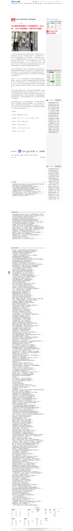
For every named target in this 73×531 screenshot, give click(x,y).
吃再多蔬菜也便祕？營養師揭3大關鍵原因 (19, 387)
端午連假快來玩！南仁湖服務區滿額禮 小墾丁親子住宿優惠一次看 (24, 262)
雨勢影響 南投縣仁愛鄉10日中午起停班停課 (20, 293)
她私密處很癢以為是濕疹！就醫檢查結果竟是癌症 (21, 393)
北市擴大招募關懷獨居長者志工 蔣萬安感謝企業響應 (22, 279)
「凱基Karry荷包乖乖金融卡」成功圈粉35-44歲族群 (22, 362)
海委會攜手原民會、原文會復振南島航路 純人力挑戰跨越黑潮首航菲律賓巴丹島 (27, 341)
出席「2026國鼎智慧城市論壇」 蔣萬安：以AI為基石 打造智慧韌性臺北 (25, 193)
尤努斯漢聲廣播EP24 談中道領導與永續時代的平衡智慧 (22, 274)
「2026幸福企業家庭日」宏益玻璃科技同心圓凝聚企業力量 (23, 369)
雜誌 (53, 3)
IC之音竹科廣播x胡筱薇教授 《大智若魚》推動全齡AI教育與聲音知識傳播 (25, 348)
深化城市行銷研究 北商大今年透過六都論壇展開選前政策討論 (23, 275)
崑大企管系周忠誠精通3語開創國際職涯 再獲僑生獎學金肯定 (23, 360)
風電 (18, 155)
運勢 (31, 3)
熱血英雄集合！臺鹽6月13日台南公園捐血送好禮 (21, 485)
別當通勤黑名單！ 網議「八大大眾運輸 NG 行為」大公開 (22, 502)
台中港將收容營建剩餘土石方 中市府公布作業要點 (21, 319)
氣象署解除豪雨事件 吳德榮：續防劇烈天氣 (20, 424)
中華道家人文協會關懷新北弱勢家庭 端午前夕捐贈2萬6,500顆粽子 (24, 300)
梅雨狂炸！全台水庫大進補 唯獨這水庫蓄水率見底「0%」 (23, 498)
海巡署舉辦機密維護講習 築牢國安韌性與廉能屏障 (21, 261)
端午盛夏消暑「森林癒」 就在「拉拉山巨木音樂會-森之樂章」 (23, 238)
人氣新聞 (49, 100)
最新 (12, 511)
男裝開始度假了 (15, 361)
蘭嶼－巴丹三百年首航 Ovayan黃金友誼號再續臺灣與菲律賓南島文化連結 (25, 443)
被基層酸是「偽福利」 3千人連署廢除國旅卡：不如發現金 (22, 373)
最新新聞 (49, 166)
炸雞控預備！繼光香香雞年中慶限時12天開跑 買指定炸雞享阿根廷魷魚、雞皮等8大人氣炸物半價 (30, 434)
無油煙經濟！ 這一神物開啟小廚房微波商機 (20, 448)
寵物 (20, 511)
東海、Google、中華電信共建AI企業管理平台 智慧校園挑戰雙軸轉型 (24, 487)
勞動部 (22, 155)
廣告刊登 (32, 528)
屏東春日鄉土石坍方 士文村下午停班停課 (20, 339)
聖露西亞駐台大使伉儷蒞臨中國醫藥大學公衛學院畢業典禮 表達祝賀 (24, 323)
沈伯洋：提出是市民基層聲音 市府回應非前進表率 (21, 284)
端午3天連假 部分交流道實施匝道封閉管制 (20, 474)
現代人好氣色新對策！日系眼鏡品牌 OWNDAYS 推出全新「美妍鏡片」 (25, 371)
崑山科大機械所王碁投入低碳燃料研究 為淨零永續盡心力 (22, 379)
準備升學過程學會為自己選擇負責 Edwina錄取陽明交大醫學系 (23, 457)
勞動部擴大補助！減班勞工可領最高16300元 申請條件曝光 (23, 489)
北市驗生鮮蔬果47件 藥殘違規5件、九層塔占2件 (21, 315)
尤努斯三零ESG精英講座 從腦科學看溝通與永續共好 (21, 296)
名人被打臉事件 (52, 33)
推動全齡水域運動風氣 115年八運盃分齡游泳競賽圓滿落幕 (22, 374)
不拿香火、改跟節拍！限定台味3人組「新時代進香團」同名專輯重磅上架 (25, 288)
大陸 (60, 3)
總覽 (37, 520)
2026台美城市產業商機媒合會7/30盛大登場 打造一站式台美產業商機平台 (25, 355)
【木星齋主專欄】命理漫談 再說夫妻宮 (19, 497)
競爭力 (32, 155)
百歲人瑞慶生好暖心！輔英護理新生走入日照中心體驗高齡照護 (23, 346)
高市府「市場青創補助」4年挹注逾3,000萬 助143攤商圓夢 (23, 344)
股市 (45, 1)
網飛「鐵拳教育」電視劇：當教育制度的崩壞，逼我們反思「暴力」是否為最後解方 (27, 264)
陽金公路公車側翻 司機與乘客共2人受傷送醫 (24, 19)
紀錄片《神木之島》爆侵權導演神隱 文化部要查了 (21, 380)
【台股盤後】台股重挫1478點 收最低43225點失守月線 (22, 190)
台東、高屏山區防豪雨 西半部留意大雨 (19, 452)
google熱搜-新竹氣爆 (53, 31)
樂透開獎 (59, 21)
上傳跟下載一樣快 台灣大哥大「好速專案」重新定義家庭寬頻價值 (24, 402)
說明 (58, 1)
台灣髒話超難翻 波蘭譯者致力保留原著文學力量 (21, 328)
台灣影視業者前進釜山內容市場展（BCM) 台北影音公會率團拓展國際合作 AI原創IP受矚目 (28, 184)
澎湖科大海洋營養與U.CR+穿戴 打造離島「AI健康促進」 (22, 438)
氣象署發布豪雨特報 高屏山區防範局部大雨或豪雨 (21, 421)
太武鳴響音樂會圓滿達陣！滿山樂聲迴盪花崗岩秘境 (21, 257)
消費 (49, 3)
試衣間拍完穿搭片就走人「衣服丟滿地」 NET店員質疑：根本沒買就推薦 (25, 351)
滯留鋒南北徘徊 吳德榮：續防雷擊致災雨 (20, 503)
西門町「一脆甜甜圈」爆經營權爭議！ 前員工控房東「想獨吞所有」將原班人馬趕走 (27, 298)
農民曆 (48, 19)
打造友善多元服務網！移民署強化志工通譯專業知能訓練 (22, 426)
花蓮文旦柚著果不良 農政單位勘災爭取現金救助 (21, 479)
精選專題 (37, 511)
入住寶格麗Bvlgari (15, 388)
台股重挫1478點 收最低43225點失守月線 (20, 195)
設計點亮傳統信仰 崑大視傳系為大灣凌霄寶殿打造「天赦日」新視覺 (24, 392)
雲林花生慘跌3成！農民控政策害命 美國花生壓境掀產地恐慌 (23, 396)
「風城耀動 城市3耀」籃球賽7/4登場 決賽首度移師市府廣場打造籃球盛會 (25, 189)
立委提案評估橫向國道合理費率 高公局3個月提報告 (21, 321)
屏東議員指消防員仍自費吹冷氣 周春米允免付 (20, 343)
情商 (20, 512)
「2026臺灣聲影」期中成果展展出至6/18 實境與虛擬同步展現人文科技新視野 (26, 501)
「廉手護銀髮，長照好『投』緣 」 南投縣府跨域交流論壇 (22, 194)
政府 (58, 3)
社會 (19, 3)
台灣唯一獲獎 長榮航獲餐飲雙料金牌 (18, 282)
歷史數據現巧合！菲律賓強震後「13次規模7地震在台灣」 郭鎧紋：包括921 (26, 229)
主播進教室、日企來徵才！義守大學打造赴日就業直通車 (57, 181)
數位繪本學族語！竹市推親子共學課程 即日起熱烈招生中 (58, 173)
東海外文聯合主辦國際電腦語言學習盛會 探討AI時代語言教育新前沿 (24, 484)
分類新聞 (13, 509)
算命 (45, 511)
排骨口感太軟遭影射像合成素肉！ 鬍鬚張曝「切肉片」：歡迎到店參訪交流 (26, 435)
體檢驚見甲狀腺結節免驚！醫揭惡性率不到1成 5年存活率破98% (59, 105)
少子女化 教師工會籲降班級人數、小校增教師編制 (21, 289)
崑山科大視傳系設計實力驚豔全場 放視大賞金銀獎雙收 (22, 338)
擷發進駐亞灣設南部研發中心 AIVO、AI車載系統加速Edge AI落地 (24, 462)
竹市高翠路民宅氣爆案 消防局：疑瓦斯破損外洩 (21, 320)
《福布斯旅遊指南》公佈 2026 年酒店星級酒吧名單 (57, 123)
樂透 (50, 511)
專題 (14, 3)
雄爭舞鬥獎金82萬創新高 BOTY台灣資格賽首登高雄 (57, 192)
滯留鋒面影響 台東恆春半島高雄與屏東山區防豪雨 (21, 425)
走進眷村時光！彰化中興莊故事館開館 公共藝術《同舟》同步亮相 (24, 357)
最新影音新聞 (58, 166)
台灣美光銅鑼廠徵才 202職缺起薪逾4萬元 (20, 451)
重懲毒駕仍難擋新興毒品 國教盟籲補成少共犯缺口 (21, 292)
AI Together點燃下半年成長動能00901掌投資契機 (21, 470)
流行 (20, 516)
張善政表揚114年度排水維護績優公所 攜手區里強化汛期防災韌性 (24, 305)
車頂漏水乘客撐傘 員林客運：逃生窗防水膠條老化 (21, 297)
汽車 (56, 3)
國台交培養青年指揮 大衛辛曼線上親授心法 (20, 461)
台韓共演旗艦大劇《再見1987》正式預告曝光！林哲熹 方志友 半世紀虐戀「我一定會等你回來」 (29, 215)
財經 (22, 3)
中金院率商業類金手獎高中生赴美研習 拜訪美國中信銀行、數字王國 (24, 456)
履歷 (27, 155)
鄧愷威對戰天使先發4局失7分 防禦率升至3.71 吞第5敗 (22, 364)
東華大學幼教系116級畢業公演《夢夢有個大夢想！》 (22, 310)
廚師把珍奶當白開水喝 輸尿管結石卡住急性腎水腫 (21, 469)
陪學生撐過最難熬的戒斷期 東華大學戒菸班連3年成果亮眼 (22, 302)
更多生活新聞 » (42, 157)
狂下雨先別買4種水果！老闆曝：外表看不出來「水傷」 (22, 384)
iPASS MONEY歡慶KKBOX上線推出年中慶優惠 (20, 429)
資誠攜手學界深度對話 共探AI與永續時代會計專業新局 (22, 342)
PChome (52, 1)
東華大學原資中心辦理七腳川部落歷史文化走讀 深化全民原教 (23, 283)
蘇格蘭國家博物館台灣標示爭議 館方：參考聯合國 (57, 131)
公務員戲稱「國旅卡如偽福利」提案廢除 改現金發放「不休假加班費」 (25, 446)
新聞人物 (29, 509)
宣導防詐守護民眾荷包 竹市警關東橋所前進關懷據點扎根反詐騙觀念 (24, 266)
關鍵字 (46, 518)
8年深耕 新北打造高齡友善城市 (17, 383)
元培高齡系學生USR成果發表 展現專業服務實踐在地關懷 (22, 270)
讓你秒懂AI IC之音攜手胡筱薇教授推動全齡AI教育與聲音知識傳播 (24, 250)
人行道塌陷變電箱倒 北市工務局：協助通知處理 (21, 306)
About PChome (44, 528)
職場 (29, 3)
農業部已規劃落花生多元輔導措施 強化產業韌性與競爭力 (22, 453)
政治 (17, 3)
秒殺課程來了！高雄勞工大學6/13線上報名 (20, 437)
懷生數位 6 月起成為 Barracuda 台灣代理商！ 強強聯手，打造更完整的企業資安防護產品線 (28, 227)
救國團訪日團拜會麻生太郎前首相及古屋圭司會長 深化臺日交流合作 (24, 447)
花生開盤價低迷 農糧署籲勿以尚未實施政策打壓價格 (22, 252)
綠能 (34, 155)
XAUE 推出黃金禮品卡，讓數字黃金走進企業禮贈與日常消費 (58, 112)
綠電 (36, 155)
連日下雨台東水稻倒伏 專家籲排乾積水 (19, 478)
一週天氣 (55, 512)
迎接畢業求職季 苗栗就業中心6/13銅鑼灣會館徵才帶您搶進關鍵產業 (24, 337)
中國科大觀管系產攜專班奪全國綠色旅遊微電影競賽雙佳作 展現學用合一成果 (26, 488)
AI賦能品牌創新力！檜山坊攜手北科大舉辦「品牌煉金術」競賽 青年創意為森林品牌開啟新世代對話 (30, 389)
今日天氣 (48, 21)
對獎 (50, 509)
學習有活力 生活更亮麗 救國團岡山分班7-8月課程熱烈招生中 (23, 494)
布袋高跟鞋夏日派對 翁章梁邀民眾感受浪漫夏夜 (21, 329)
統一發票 (50, 512)
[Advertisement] (28, 166)
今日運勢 (52, 19)
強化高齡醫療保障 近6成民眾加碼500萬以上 (20, 370)
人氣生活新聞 (58, 100)
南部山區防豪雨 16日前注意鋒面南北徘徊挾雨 (20, 493)
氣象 (54, 509)
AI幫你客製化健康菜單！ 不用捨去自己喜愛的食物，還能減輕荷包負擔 (25, 314)
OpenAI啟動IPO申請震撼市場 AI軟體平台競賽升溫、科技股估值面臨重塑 (25, 365)
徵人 (46, 528)
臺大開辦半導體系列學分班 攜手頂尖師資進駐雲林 (21, 476)
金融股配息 (56, 19)
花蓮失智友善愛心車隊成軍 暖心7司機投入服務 (21, 333)
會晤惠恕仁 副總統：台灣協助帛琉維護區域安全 (56, 129)
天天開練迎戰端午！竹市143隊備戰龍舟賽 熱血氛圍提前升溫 (58, 189)
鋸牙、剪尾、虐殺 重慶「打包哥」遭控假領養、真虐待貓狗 (23, 444)
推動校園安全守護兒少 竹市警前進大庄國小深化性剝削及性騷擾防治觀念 (25, 234)
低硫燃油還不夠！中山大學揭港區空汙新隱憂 (20, 330)
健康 (36, 3)
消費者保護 (35, 528)
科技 (24, 3)
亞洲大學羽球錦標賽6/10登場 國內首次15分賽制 (56, 132)
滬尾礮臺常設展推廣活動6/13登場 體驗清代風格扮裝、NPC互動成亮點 (25, 471)
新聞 (12, 21)
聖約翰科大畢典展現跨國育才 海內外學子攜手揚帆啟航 (22, 271)
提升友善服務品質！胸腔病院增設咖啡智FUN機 (21, 316)
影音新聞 (13, 518)
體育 (41, 3)
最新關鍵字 (46, 520)
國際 (26, 3)
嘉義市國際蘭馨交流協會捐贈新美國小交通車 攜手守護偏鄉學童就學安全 (25, 466)
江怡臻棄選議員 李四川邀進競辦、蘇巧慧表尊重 (21, 278)
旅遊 (51, 3)
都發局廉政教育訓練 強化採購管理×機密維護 (20, 256)
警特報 (58, 511)
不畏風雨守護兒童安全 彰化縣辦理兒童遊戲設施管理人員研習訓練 (24, 398)
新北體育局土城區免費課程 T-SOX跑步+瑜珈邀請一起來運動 (23, 464)
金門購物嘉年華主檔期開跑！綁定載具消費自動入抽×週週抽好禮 (24, 251)
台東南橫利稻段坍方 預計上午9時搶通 (19, 428)
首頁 (12, 3)
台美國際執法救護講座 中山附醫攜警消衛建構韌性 (21, 280)
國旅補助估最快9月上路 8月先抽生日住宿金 (20, 483)
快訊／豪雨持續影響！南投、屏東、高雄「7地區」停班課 (22, 273)
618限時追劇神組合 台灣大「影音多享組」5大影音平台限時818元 (24, 332)
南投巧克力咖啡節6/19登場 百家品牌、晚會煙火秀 (21, 324)
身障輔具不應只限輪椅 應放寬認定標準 (19, 403)
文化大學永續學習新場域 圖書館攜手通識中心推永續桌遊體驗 (58, 179)
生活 (43, 3)
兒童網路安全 (39, 528)
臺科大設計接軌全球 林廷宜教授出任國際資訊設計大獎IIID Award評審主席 (25, 467)
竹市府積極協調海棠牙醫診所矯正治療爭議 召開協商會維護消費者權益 (60, 175)
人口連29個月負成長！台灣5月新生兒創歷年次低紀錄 (22, 312)
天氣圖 (54, 516)
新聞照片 (25, 518)
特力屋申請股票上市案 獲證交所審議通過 (55, 121)
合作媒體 (55, 1)
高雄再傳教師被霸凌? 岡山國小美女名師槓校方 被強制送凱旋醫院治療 (60, 102)
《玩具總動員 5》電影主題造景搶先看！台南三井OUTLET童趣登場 (24, 255)
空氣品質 (52, 21)
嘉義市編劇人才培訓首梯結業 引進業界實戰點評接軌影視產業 (23, 287)
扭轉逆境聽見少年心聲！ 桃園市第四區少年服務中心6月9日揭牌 (23, 465)
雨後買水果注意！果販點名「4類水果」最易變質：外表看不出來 (24, 430)
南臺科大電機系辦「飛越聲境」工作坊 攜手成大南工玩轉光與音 (23, 475)
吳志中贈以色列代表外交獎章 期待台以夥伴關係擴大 (57, 116)
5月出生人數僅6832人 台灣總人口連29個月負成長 (21, 378)
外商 (24, 155)
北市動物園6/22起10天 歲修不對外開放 (55, 195)
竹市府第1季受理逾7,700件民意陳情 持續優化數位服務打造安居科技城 (60, 176)
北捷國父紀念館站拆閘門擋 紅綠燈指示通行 (20, 303)
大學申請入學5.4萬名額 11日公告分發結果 (55, 197)
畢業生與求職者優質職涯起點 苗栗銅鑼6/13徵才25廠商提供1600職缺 (25, 325)
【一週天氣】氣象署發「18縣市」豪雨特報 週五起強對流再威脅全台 (25, 505)
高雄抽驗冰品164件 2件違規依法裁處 (19, 356)
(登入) (60, 1)
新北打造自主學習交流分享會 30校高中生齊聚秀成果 (22, 260)
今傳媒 (21, 23)
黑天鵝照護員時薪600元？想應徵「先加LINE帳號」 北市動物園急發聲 (25, 265)
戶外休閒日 (48, 1)
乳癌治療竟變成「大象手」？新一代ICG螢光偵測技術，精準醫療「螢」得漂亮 (26, 191)
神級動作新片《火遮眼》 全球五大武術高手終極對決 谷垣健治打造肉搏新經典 (26, 232)
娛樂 (38, 3)
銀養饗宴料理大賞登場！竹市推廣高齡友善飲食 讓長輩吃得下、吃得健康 (25, 460)
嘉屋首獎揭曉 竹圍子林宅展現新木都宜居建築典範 (21, 375)
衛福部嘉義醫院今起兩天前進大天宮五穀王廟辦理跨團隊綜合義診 (24, 347)
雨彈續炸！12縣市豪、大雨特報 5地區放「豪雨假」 (22, 420)
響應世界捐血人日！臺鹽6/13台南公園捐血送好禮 (21, 416)
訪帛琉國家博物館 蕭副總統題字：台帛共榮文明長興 (57, 118)
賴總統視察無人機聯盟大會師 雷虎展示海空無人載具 (57, 115)
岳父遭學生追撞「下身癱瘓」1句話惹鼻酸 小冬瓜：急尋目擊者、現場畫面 (26, 442)
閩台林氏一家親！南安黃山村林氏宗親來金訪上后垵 (21, 415)
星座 (33, 3)
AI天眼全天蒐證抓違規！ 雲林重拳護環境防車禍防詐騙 (22, 433)
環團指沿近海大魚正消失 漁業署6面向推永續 (20, 291)
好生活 (41, 520)
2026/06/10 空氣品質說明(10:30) (18, 496)
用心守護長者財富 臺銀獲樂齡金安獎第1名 (20, 492)
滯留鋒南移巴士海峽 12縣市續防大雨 (19, 307)
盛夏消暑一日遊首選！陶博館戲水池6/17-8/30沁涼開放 (22, 269)
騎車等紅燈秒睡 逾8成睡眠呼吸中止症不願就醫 (21, 311)
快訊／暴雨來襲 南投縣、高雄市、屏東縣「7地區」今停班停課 (24, 385)
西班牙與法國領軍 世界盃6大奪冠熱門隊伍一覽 (56, 126)
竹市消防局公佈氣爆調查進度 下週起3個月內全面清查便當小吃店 (59, 171)
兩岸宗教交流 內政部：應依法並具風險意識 (56, 124)
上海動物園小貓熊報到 (16, 382)
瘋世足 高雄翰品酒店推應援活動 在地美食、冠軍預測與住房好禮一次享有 (26, 334)
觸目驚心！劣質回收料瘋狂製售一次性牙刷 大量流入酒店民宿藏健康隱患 (25, 439)
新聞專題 (37, 509)
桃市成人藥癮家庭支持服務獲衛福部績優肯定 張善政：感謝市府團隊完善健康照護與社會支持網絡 (30, 259)
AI (19, 155)
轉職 (16, 155)
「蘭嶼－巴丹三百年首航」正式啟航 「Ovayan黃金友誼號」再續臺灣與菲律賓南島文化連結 (28, 414)
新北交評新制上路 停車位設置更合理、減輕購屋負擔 (21, 423)
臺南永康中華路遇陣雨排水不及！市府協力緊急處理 (21, 419)
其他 (20, 521)
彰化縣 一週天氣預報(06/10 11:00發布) (19, 455)
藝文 (41, 521)
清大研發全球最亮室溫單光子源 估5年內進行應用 (21, 480)
